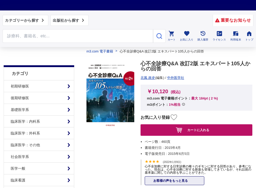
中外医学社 (151, 78)
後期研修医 (20, 85)
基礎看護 (18, 179)
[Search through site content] (78, 36)
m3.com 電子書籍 (99, 51)
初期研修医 (20, 73)
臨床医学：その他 (25, 132)
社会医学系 (20, 144)
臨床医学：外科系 (25, 120)
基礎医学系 (20, 97)
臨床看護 (18, 167)
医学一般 (18, 155)
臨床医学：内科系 (25, 108)
